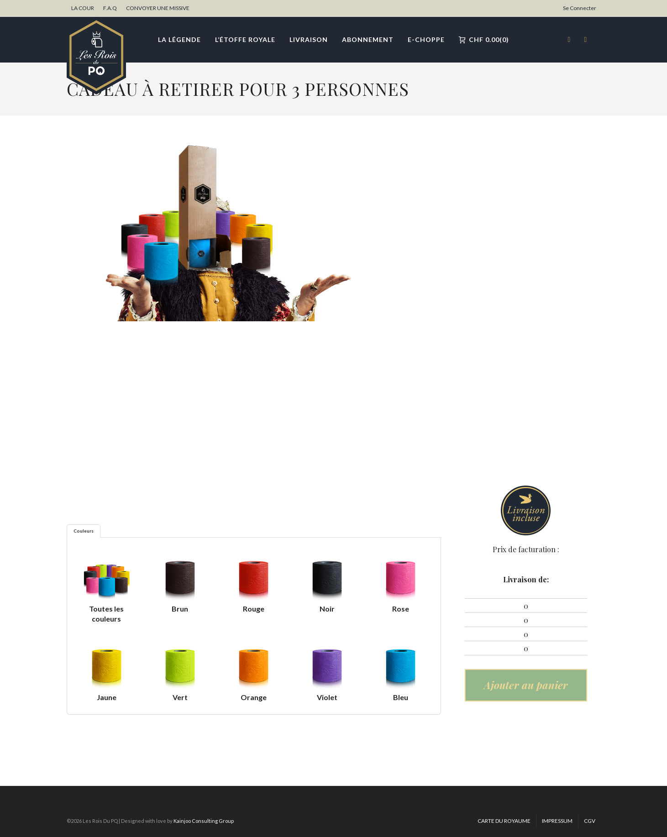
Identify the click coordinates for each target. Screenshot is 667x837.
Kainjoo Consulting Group (203, 821)
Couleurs (84, 531)
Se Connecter (579, 8)
